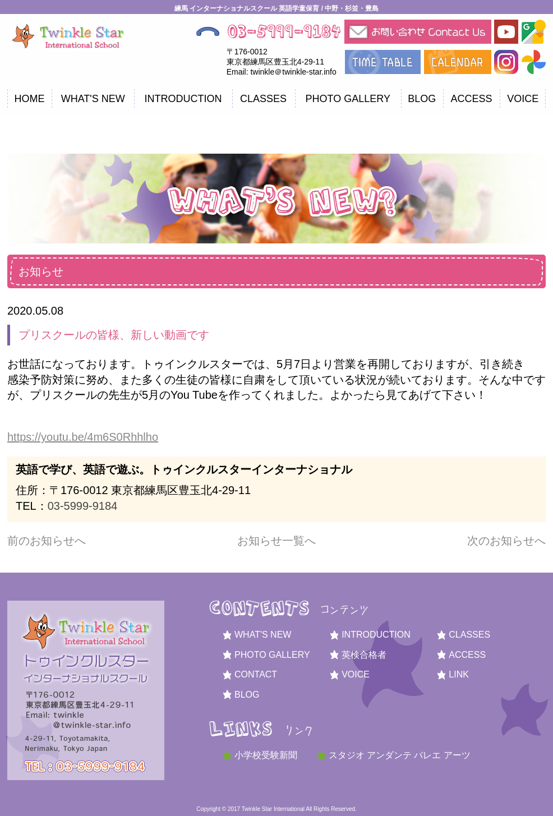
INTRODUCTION (183, 98)
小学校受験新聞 (265, 755)
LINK (459, 674)
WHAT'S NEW (93, 98)
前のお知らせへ (46, 540)
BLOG (422, 98)
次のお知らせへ (506, 540)
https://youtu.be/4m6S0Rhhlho (82, 437)
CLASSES (263, 98)
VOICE (522, 98)
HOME (30, 98)
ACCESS (471, 98)
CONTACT (255, 674)
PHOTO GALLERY (348, 98)
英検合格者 (364, 655)
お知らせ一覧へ (276, 540)
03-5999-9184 (83, 506)
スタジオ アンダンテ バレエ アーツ (400, 755)
